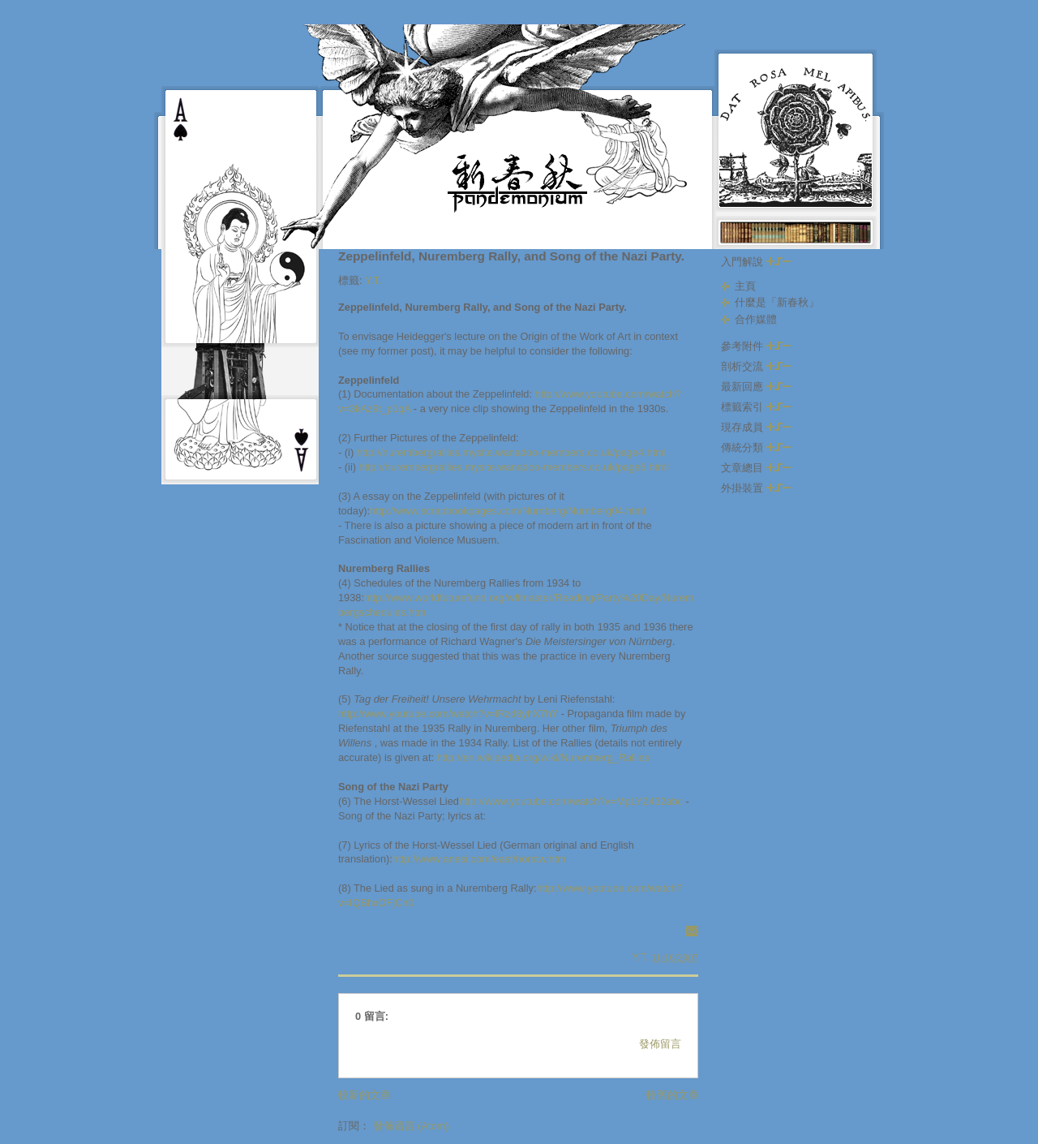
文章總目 (756, 468)
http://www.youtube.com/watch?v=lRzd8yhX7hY (448, 713)
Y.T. (373, 280)
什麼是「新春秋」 (777, 302)
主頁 (745, 286)
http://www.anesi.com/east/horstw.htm (479, 859)
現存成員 (756, 427)
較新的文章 (364, 1095)
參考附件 (756, 346)
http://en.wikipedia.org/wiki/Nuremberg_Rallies (543, 757)
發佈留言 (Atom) (411, 1126)
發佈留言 (660, 1044)
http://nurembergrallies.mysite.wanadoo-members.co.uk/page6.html (514, 467)
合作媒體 (756, 319)
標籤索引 (756, 407)
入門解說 (756, 262)
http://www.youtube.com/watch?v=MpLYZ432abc (571, 801)
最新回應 (756, 387)
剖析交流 (756, 366)
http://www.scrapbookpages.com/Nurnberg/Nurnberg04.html (508, 511)
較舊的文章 (672, 1095)
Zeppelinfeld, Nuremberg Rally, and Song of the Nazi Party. (511, 256)
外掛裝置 (756, 488)
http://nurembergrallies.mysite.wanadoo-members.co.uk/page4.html (512, 452)
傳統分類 (756, 447)
